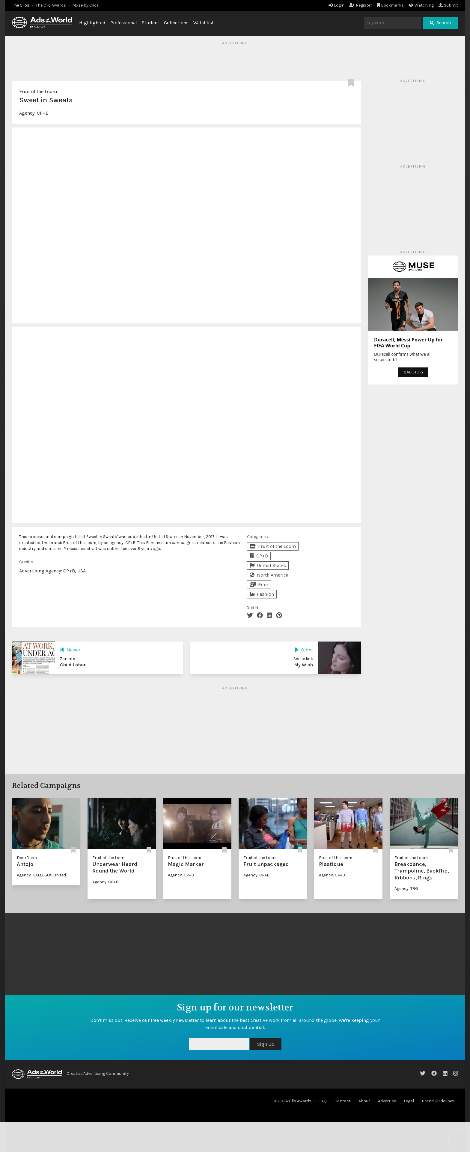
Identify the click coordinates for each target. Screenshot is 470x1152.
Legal (409, 1101)
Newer (70, 650)
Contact (343, 1101)
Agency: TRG (406, 888)
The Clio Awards (51, 5)
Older (304, 650)
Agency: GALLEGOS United (41, 875)
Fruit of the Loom (38, 91)
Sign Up (265, 1044)
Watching (421, 5)
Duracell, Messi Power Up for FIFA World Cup (408, 342)
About (364, 1101)
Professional (123, 22)
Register (360, 5)
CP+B (43, 113)
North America (269, 575)
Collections (176, 22)
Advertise (387, 1101)
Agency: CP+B (105, 881)
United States (268, 565)
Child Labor (73, 665)
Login (336, 5)
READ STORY (413, 372)
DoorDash (27, 857)
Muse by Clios (85, 5)
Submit (448, 5)
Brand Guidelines (438, 1101)
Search (440, 22)
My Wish (303, 665)
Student (150, 22)
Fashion (262, 594)
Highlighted (92, 22)
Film (259, 584)
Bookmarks (390, 5)
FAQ (323, 1101)
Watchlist (203, 22)
